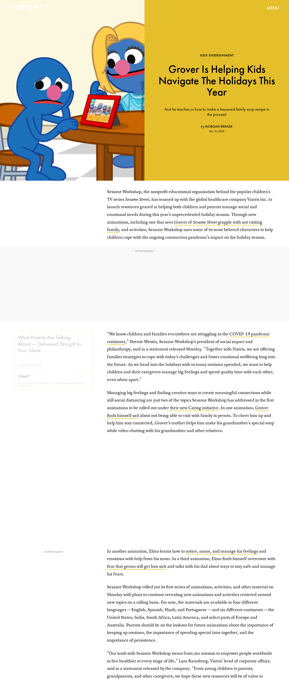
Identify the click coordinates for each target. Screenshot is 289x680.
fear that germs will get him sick (136, 566)
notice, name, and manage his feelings (222, 551)
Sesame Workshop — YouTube (142, 98)
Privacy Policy (24, 389)
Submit (23, 380)
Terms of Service (73, 386)
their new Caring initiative (194, 408)
